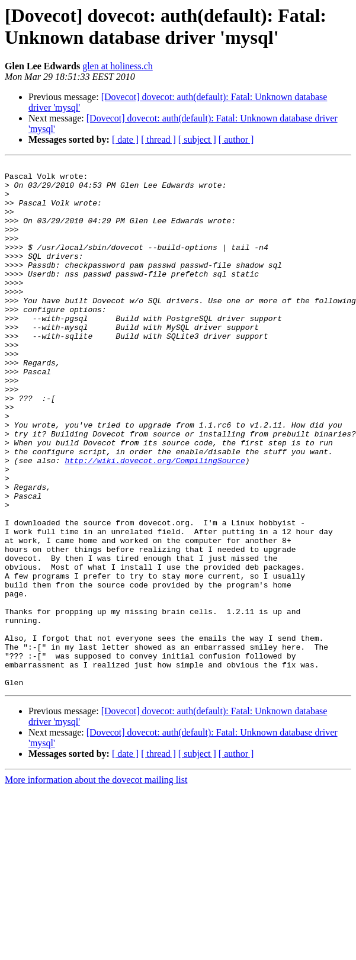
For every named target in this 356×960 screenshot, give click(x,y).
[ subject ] (197, 139)
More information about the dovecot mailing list (96, 884)
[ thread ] (158, 139)
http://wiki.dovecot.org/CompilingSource (155, 520)
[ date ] (125, 139)
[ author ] (236, 139)
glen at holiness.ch (117, 66)
